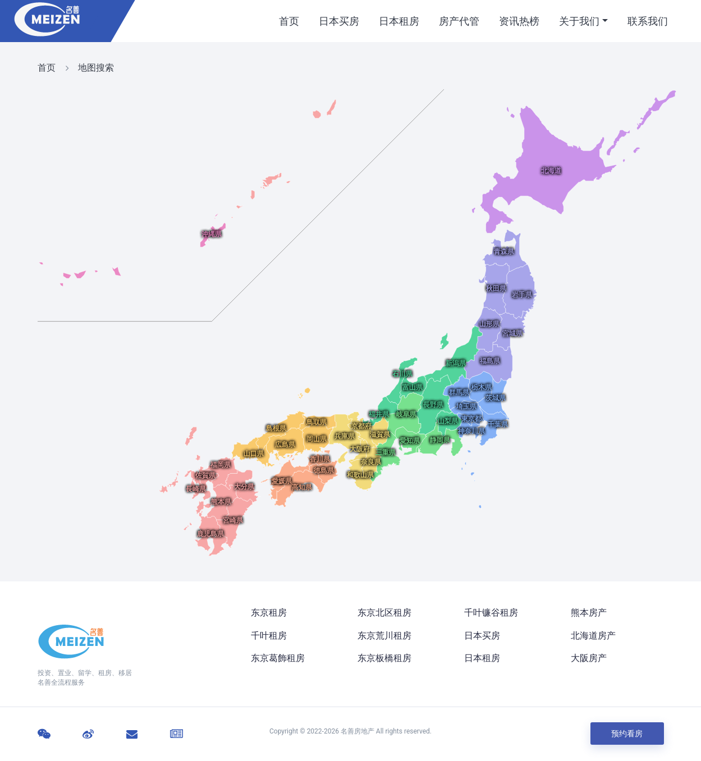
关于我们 (579, 21)
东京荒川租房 (384, 635)
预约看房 (627, 733)
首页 (289, 21)
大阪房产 (589, 658)
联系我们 (647, 21)
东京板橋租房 (384, 658)
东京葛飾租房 (278, 658)
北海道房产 (593, 635)
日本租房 (399, 21)
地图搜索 (96, 67)
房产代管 (459, 21)
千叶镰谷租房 (491, 612)
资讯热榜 (519, 21)
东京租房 (269, 612)
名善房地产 (357, 731)
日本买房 (339, 21)
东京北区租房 (384, 612)
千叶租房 (269, 635)
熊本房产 (589, 612)
